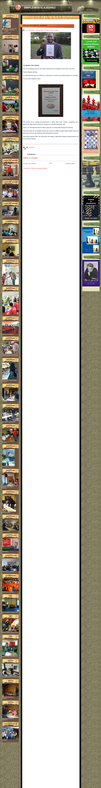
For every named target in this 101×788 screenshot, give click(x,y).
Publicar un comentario (30, 158)
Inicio (50, 163)
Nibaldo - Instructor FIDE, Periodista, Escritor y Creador (10, 30)
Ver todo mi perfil (6, 32)
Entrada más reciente (29, 163)
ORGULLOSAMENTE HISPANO (35, 25)
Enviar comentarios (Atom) (39, 168)
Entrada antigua (70, 163)
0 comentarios (31, 147)
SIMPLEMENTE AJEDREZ (40, 7)
